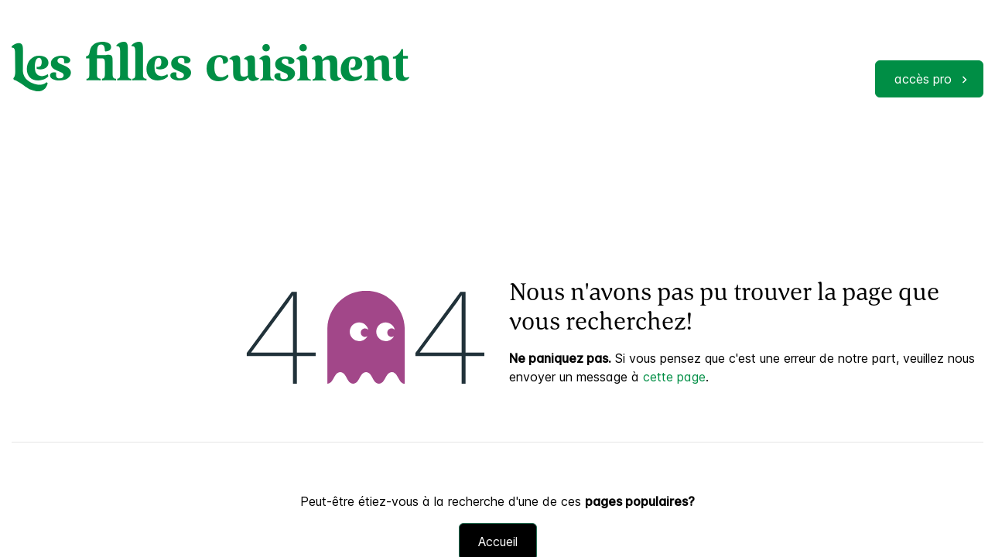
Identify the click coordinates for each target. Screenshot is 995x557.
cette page (674, 376)
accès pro (923, 79)
